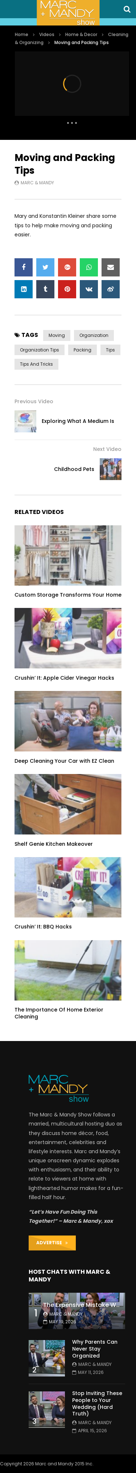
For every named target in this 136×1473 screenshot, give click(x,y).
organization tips (39, 350)
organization (93, 335)
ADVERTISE (52, 1243)
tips (110, 350)
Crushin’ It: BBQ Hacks (43, 926)
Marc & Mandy (37, 183)
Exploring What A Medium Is (78, 421)
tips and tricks (36, 364)
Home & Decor (81, 34)
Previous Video (34, 401)
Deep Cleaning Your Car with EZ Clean (64, 761)
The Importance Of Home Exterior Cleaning (59, 1013)
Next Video (107, 449)
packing (82, 350)
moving (57, 335)
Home (21, 34)
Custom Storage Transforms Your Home (68, 594)
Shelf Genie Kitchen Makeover (54, 844)
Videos (46, 34)
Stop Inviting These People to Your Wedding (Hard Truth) (97, 1404)
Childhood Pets (74, 469)
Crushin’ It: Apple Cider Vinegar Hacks (64, 677)
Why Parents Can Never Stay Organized (95, 1348)
